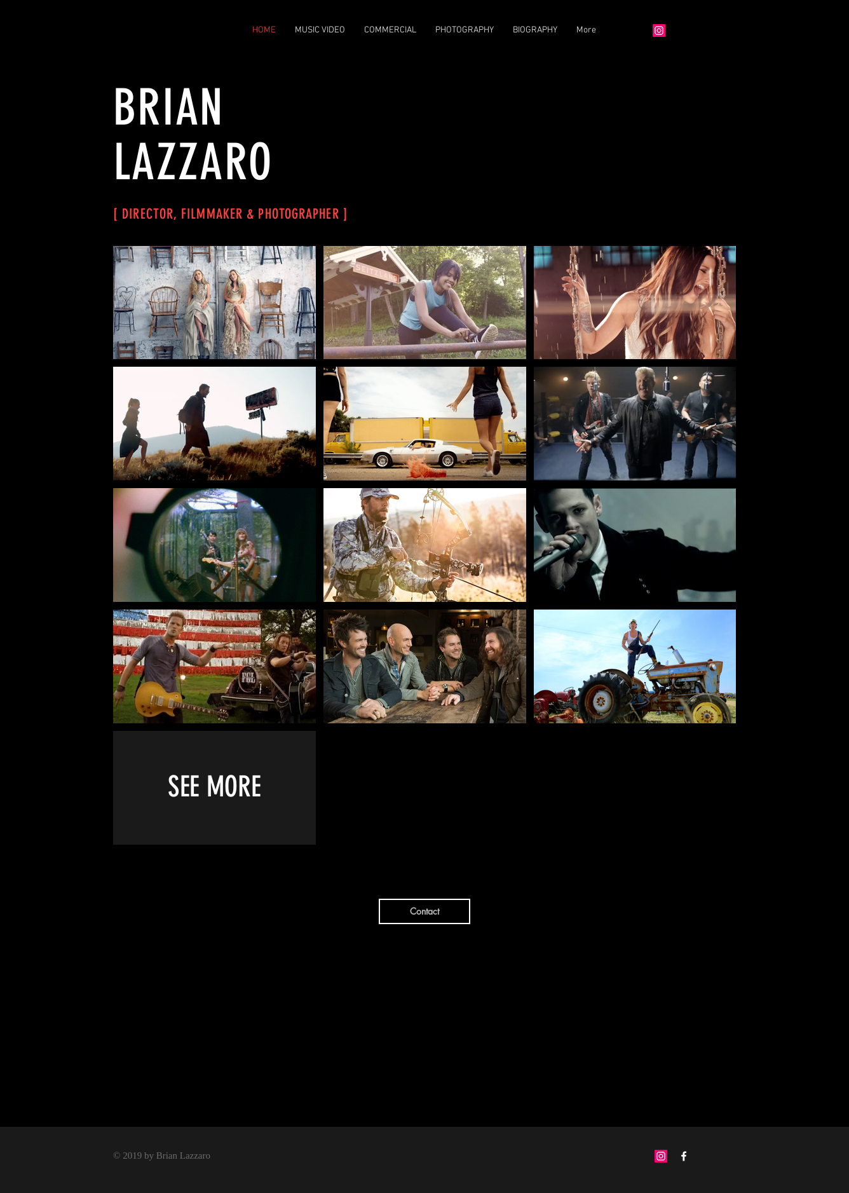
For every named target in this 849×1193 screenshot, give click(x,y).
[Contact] (424, 911)
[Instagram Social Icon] (661, 1156)
